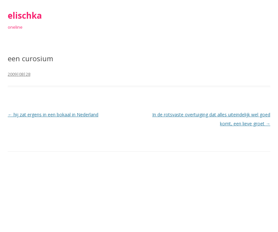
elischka (25, 15)
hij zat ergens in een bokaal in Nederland (53, 114)
